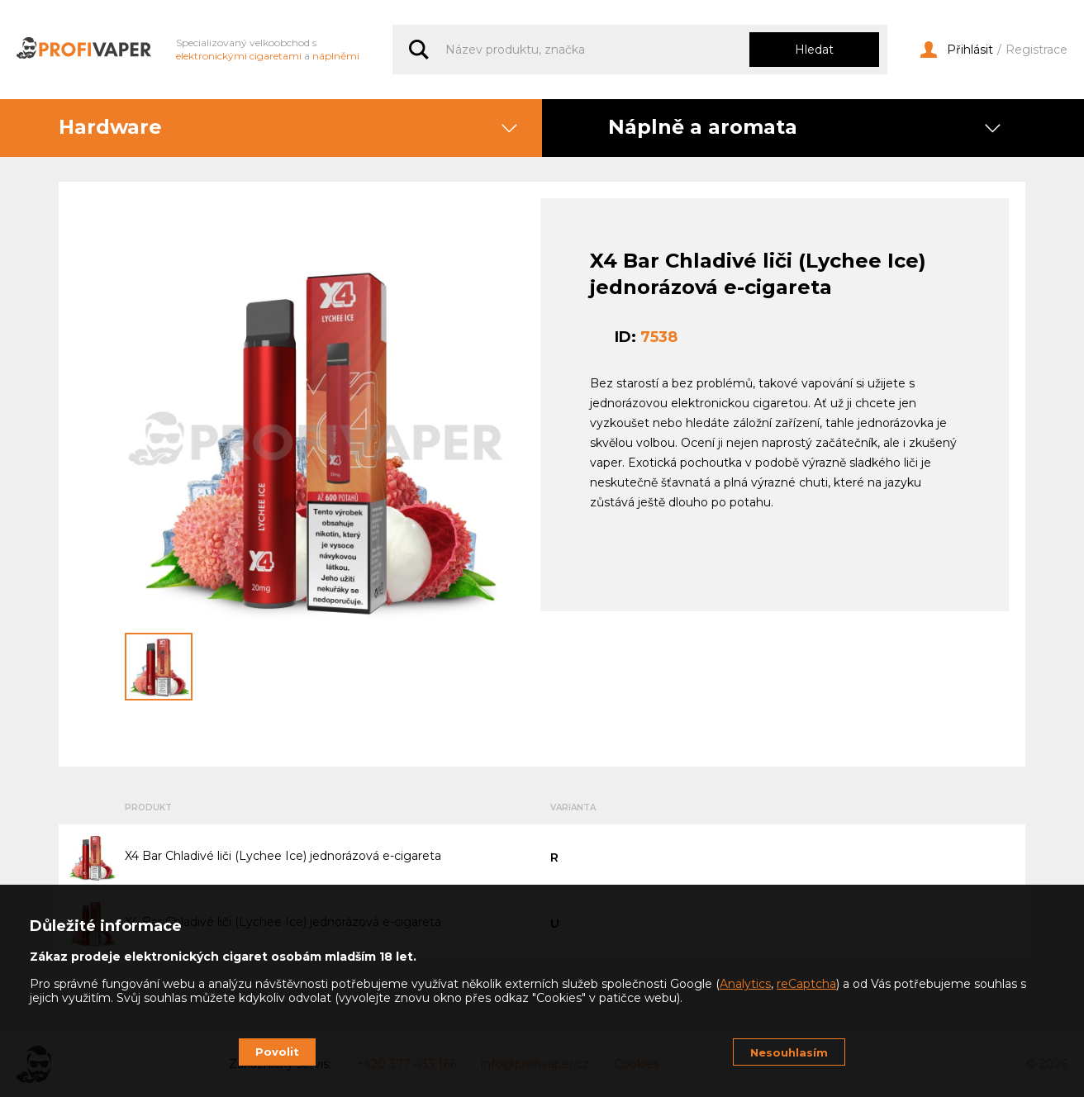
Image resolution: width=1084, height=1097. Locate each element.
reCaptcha (806, 983)
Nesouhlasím (789, 1052)
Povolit (277, 1051)
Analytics (745, 983)
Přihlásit (956, 50)
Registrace (1036, 50)
